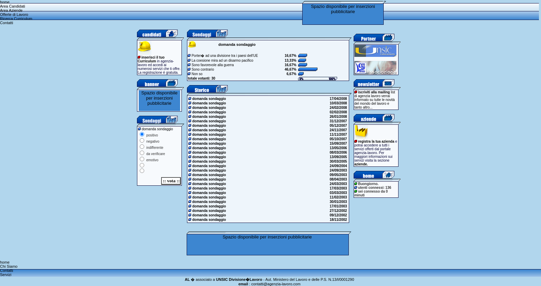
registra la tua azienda (376, 141)
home (5, 2)
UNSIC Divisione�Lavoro (239, 279)
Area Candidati (12, 6)
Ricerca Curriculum (16, 19)
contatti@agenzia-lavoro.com (276, 284)
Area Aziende (11, 10)
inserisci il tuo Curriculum (151, 59)
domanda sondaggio (207, 99)
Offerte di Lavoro (14, 14)
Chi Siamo (9, 266)
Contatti (6, 23)
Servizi (5, 275)
